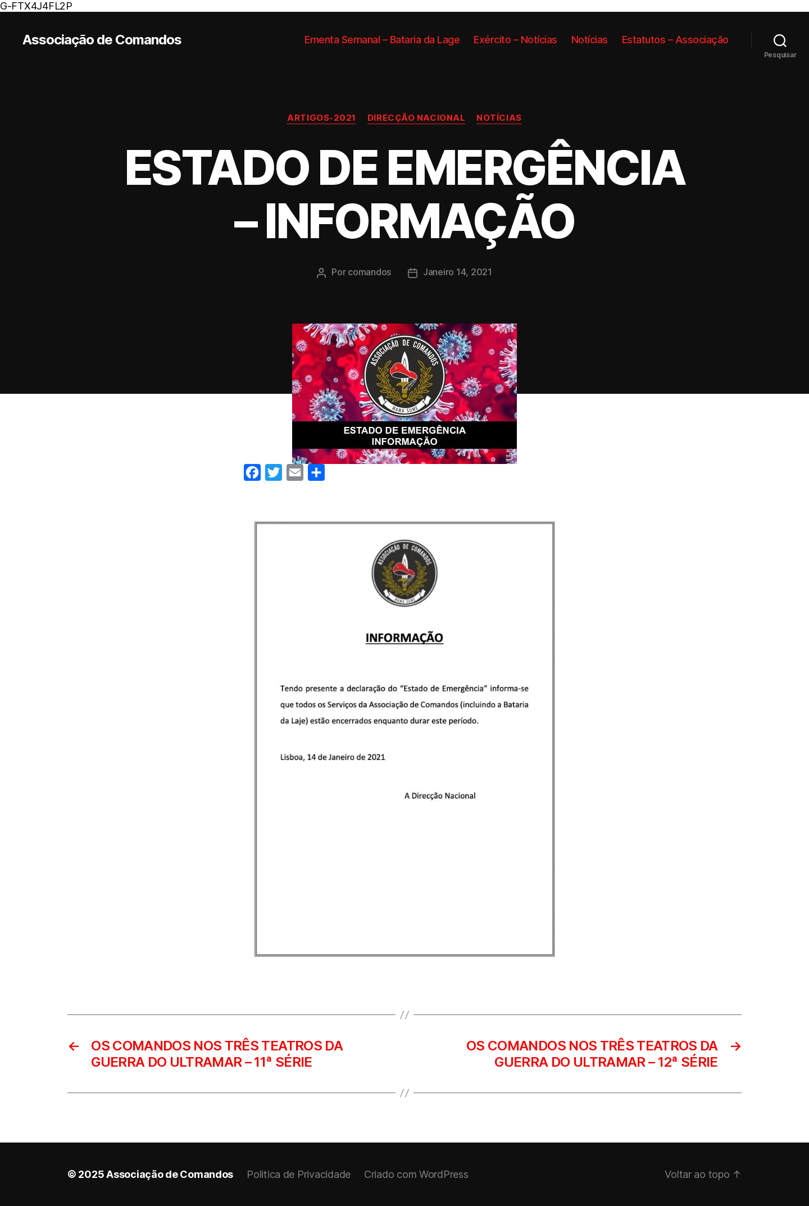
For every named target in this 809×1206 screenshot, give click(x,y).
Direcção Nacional (416, 118)
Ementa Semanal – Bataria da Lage (382, 39)
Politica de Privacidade (299, 1174)
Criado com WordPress (416, 1174)
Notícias (589, 39)
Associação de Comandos (101, 40)
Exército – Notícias (515, 39)
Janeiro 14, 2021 (457, 271)
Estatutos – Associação (675, 39)
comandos (369, 271)
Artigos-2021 (321, 118)
